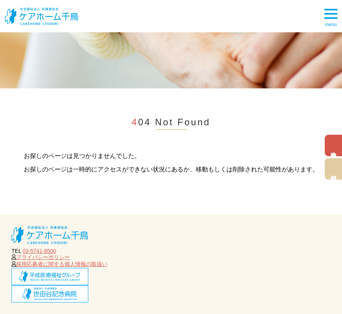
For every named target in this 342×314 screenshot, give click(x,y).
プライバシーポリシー (43, 257)
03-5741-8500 (39, 251)
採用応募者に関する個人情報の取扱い (61, 264)
